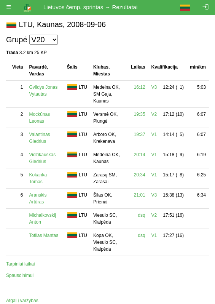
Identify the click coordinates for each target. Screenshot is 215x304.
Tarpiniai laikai (20, 264)
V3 (154, 87)
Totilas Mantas (43, 235)
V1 (154, 134)
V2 (154, 114)
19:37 (139, 134)
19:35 (139, 114)
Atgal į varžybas (22, 300)
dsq (141, 215)
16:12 (139, 87)
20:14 (139, 154)
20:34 (139, 175)
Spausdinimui (19, 275)
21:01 (139, 195)
